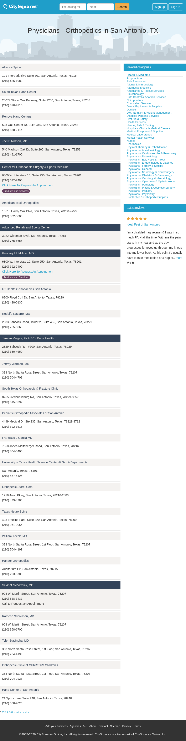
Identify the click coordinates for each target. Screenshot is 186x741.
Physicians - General (139, 169)
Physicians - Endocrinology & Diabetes (150, 162)
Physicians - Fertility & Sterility (145, 165)
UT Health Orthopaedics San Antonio (26, 289)
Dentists (131, 109)
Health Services (136, 122)
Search (122, 7)
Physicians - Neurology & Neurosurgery (150, 172)
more (179, 258)
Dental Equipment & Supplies (144, 106)
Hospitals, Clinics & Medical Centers (148, 128)
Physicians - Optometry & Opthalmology (151, 181)
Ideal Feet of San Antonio (143, 224)
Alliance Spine (11, 67)
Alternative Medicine (139, 87)
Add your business (56, 726)
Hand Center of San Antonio (20, 689)
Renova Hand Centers (16, 116)
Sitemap (115, 726)
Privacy (126, 726)
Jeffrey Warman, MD (15, 364)
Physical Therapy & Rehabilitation (147, 147)
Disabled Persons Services (143, 115)
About (92, 726)
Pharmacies (134, 143)
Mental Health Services (141, 137)
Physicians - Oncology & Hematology (149, 178)
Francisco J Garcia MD (17, 437)
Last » (25, 712)
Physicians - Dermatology (142, 156)
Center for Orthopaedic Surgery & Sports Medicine (35, 167)
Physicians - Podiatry (139, 190)
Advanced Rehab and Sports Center (26, 227)
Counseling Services (139, 103)
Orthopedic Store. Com (17, 487)
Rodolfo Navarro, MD (16, 313)
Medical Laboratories (139, 134)
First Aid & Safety (137, 118)
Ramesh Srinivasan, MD (18, 616)
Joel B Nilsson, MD (14, 141)
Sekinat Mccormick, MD (17, 585)
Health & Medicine (138, 74)
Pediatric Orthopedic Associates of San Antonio (33, 413)
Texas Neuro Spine (14, 511)
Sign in (175, 7)
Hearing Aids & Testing (140, 125)
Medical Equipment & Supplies (145, 131)
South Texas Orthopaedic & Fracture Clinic (30, 388)
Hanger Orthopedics (15, 560)
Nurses (131, 140)
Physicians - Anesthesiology (143, 150)
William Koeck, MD (14, 536)
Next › (17, 712)
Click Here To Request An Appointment (27, 185)
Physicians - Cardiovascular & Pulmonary (151, 153)
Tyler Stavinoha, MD (15, 640)
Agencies (75, 726)
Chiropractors (135, 100)
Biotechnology (135, 93)
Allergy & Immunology (140, 84)
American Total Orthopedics (20, 202)
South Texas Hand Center (19, 92)
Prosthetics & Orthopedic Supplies (147, 197)
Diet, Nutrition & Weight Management (149, 112)
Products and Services (16, 191)
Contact (103, 726)
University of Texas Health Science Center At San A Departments (45, 462)
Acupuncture (134, 78)
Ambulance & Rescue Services (145, 90)
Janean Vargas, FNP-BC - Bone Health (28, 338)
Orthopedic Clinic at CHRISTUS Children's (30, 665)
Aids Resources (136, 81)
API (85, 726)
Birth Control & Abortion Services (146, 97)
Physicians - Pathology (140, 184)
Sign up (160, 7)
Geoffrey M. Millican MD (18, 253)
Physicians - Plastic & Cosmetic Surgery (151, 187)
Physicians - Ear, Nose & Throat (146, 159)
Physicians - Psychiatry (141, 194)
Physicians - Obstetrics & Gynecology (149, 175)
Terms (137, 726)
